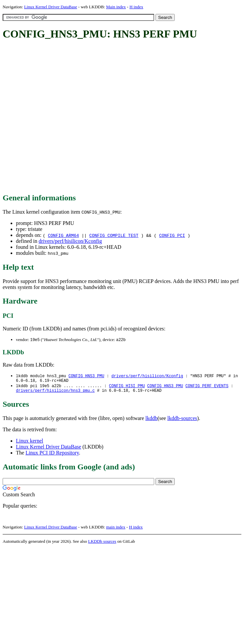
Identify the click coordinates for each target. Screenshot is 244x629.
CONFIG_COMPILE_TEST (113, 235)
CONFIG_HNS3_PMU (86, 376)
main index (115, 529)
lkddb (151, 421)
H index (136, 6)
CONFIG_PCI (172, 235)
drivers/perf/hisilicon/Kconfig (70, 241)
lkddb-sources (182, 421)
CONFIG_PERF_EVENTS (206, 387)
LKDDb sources (102, 544)
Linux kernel (29, 444)
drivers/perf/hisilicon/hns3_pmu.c (55, 393)
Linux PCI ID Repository (52, 455)
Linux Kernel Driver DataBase (50, 6)
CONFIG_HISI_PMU (127, 387)
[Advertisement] (69, 117)
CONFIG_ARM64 (63, 235)
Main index (116, 6)
